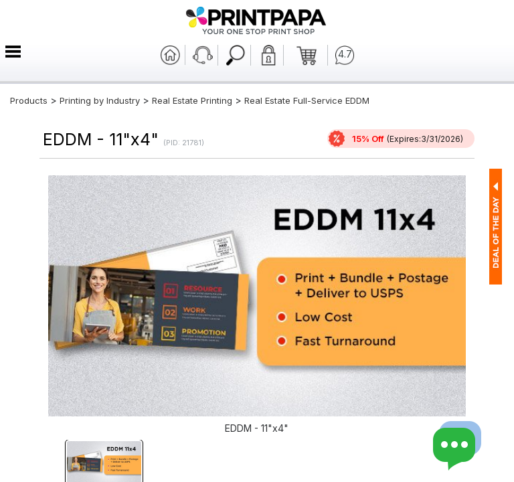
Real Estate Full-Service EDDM (306, 100)
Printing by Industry (100, 100)
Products (29, 100)
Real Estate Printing (192, 100)
